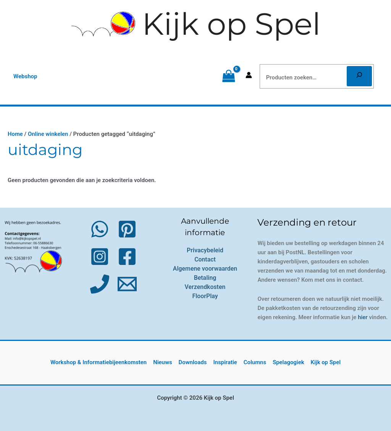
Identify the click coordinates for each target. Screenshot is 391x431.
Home (15, 134)
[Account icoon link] (249, 76)
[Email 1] (127, 283)
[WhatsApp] (99, 228)
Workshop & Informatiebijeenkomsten (100, 362)
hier (363, 316)
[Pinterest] (127, 228)
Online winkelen (48, 134)
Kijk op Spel (231, 23)
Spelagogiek (287, 362)
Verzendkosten (205, 286)
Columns (254, 362)
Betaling (205, 277)
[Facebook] (127, 256)
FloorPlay (205, 295)
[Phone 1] (99, 283)
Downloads (193, 362)
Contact (205, 259)
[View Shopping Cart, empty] (228, 76)
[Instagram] (99, 256)
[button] (25, 76)
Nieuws (164, 362)
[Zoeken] (359, 76)
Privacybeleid (205, 249)
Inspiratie (225, 362)
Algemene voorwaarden (205, 268)
